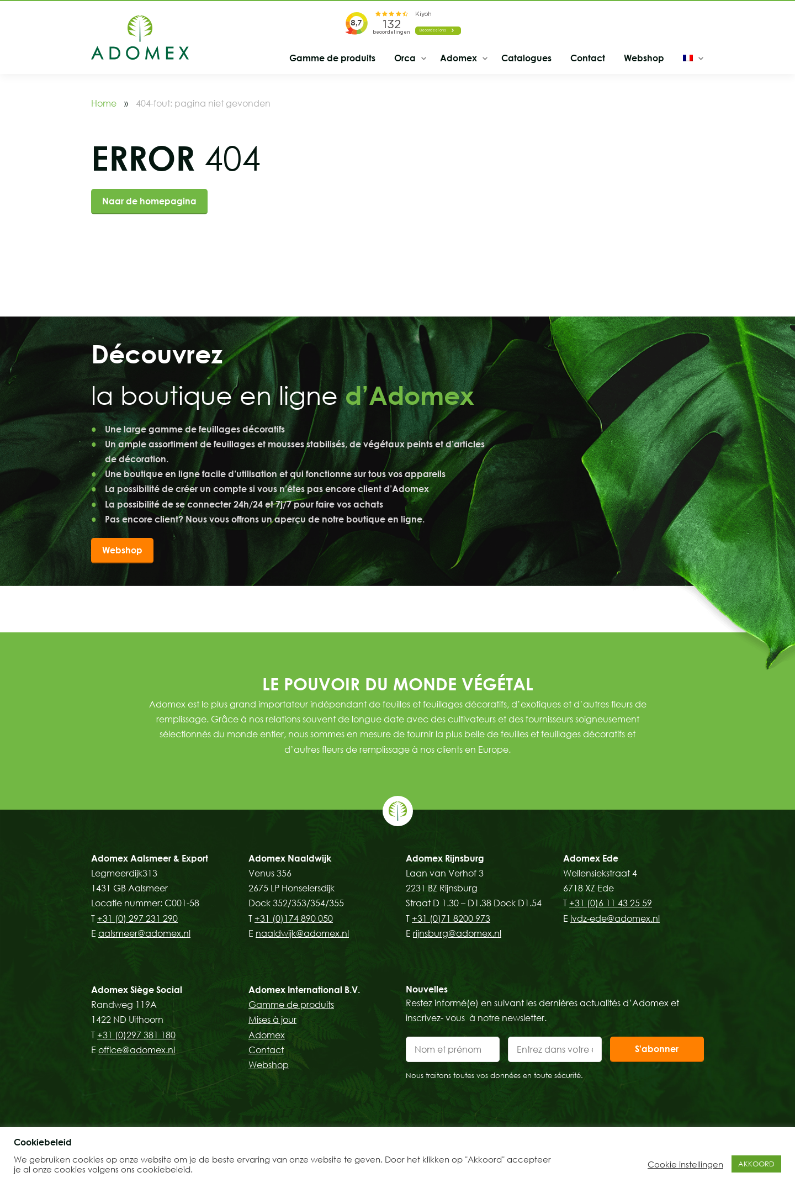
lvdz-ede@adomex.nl (615, 918)
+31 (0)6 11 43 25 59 (610, 903)
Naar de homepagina (149, 201)
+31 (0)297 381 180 (136, 1035)
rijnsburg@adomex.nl (457, 933)
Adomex (458, 58)
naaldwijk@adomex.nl (302, 933)
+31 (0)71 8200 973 (451, 918)
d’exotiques (536, 704)
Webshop (644, 58)
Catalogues (526, 58)
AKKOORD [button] (756, 1163)
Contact (587, 58)
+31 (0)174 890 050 (294, 918)
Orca (405, 58)
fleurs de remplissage (366, 749)
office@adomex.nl (136, 1049)
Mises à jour (272, 1019)
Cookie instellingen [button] (685, 1164)
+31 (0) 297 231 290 (137, 918)
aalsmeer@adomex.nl (144, 933)
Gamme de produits (332, 58)
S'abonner (657, 1048)
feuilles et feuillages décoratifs (445, 704)
